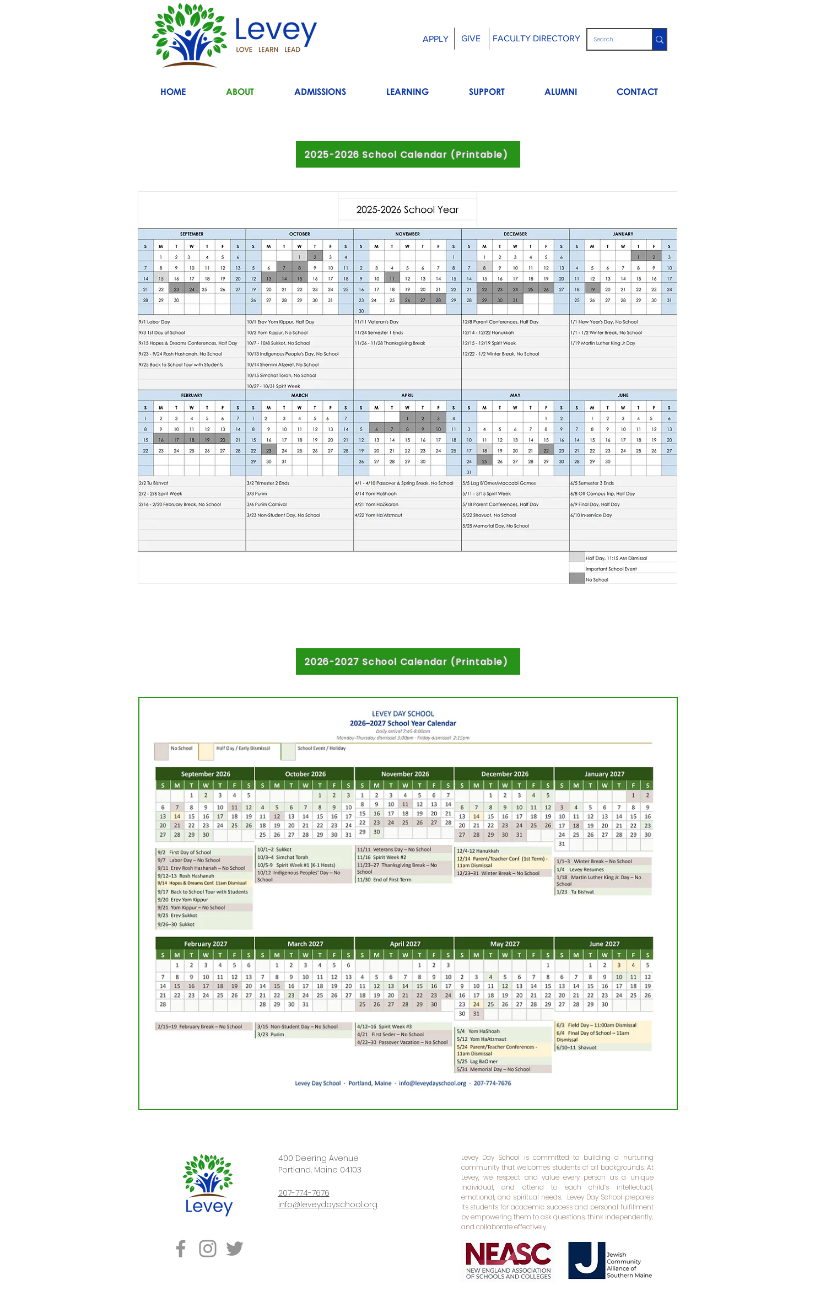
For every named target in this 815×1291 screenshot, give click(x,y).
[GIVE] (471, 39)
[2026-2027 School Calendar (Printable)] (408, 661)
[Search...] (611, 39)
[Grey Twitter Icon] (234, 1248)
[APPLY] (435, 39)
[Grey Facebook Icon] (180, 1248)
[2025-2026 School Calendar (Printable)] (408, 154)
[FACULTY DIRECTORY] (536, 39)
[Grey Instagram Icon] (207, 1248)
